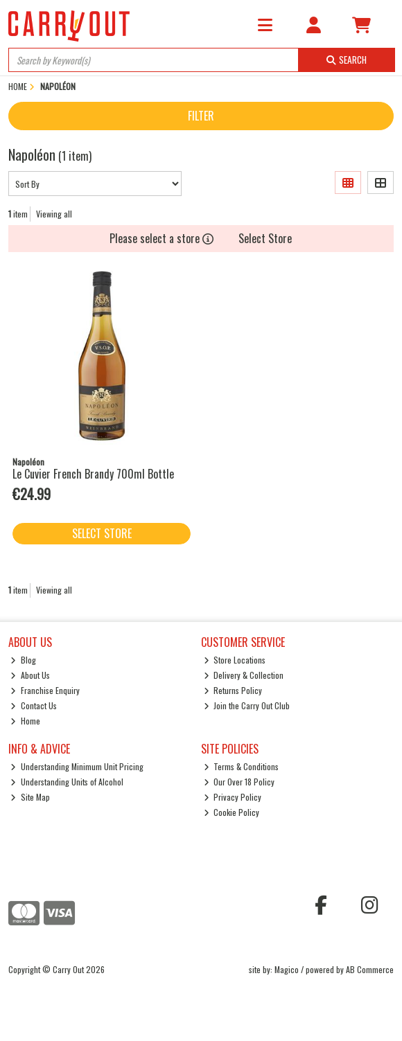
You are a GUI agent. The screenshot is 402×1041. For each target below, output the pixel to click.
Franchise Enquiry (45, 690)
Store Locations (235, 660)
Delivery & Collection (244, 675)
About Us (30, 675)
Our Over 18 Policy (239, 782)
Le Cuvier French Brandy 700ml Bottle (93, 473)
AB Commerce (370, 969)
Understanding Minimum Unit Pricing (76, 766)
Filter (201, 115)
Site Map (30, 797)
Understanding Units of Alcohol (66, 782)
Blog (23, 660)
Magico (286, 969)
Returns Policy (233, 690)
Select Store (265, 238)
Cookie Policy (232, 812)
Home (25, 721)
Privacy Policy (233, 797)
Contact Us (33, 705)
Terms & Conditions (241, 766)
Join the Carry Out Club (247, 705)
